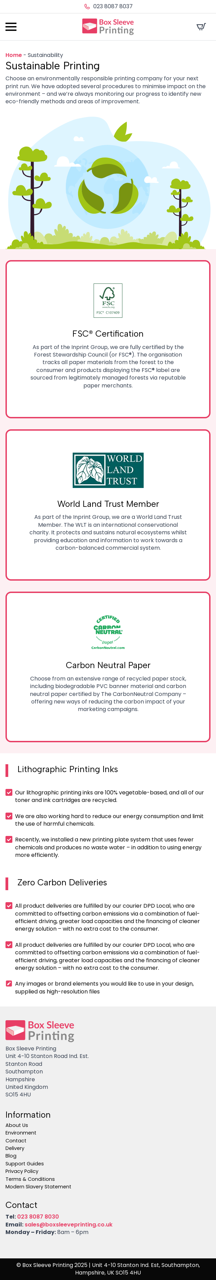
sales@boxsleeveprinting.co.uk (68, 1225)
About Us (16, 1125)
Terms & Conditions (30, 1179)
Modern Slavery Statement (38, 1186)
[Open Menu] (10, 26)
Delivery (14, 1148)
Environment (20, 1132)
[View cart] (201, 27)
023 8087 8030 (38, 1217)
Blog (10, 1155)
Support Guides (24, 1163)
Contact (15, 1140)
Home (13, 55)
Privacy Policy (21, 1171)
